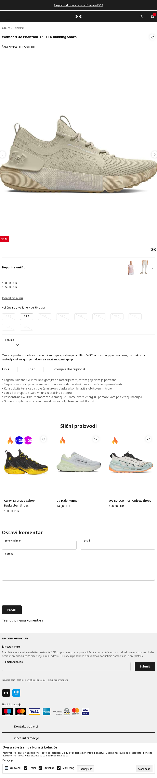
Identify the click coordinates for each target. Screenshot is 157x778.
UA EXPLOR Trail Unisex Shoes (130, 499)
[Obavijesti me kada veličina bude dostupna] (8, 315)
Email (87, 539)
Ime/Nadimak (13, 539)
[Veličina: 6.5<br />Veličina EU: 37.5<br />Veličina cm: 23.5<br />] (26, 315)
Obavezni (15, 768)
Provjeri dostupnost (70, 368)
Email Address (14, 660)
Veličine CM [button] (38, 306)
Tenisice (18, 28)
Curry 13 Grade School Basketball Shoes (20, 501)
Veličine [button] (23, 306)
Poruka (9, 552)
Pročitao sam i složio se (35, 679)
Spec (31, 368)
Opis (5, 368)
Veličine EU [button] (8, 306)
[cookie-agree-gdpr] (144, 768)
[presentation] (33, 592)
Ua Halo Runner (67, 499)
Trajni (32, 768)
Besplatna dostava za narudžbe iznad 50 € (78, 5)
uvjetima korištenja (36, 678)
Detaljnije (7, 760)
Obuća (6, 28)
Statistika (49, 768)
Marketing (68, 768)
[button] (152, 42)
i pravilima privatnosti (57, 678)
